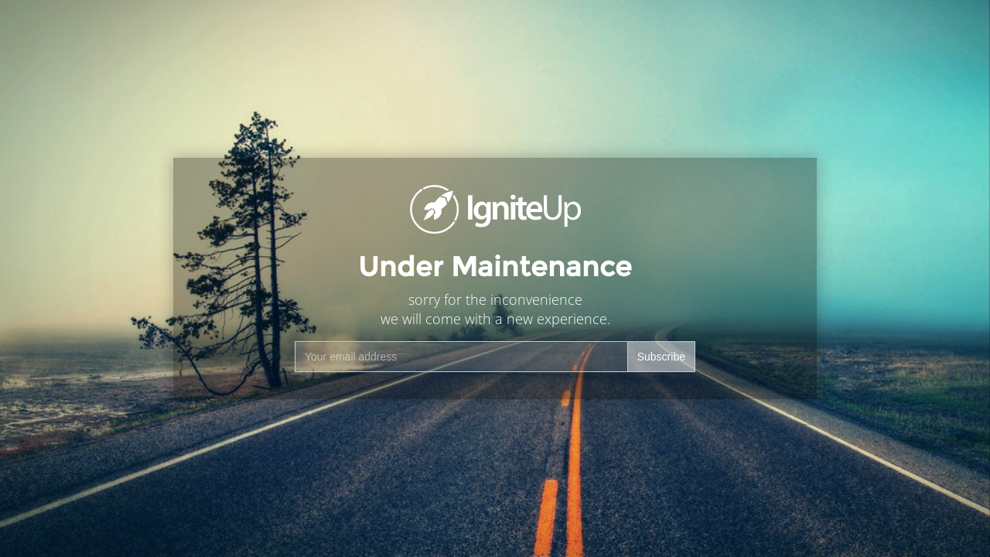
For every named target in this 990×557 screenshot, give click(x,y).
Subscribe (661, 356)
